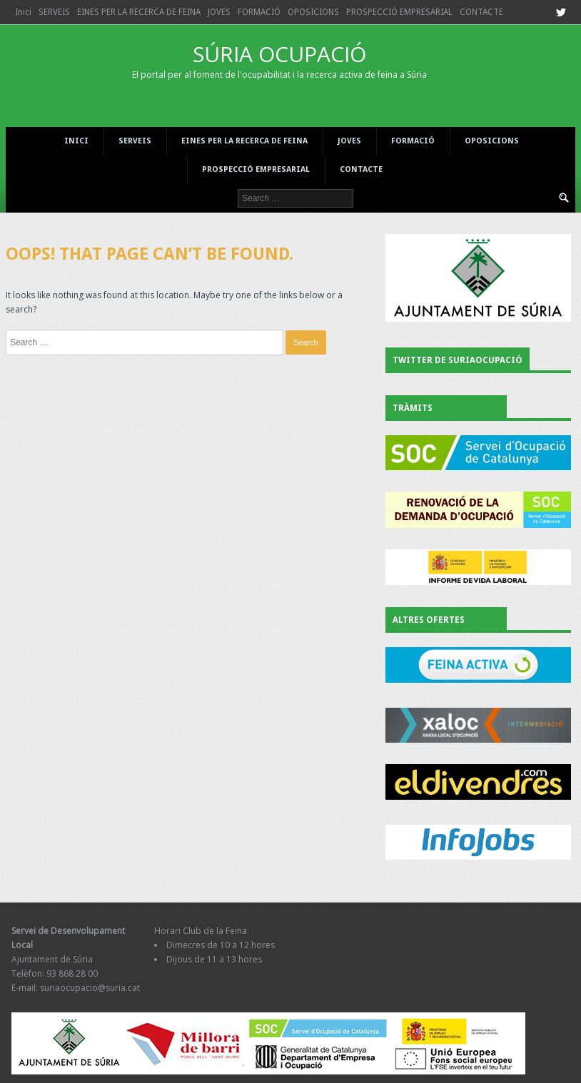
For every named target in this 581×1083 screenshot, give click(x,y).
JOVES (219, 12)
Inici (23, 12)
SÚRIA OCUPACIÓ (279, 60)
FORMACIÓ (259, 12)
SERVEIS (54, 12)
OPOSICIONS (313, 12)
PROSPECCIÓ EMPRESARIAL (399, 12)
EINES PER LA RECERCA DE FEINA (139, 12)
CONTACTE (481, 12)
